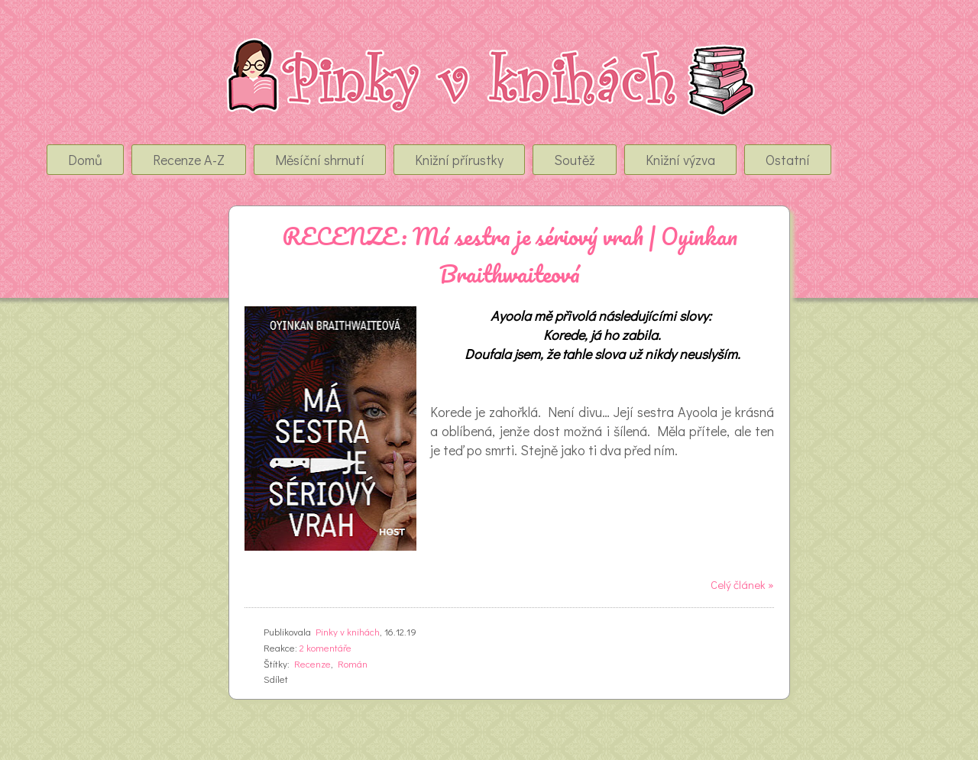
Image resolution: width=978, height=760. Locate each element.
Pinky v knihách (348, 631)
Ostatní (788, 159)
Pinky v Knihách (135, 52)
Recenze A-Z (189, 159)
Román (353, 663)
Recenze (312, 663)
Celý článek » (742, 584)
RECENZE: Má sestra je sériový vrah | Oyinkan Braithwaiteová (509, 255)
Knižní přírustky (459, 159)
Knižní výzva (680, 159)
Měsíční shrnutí (319, 159)
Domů (85, 159)
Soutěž (574, 159)
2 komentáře (325, 647)
